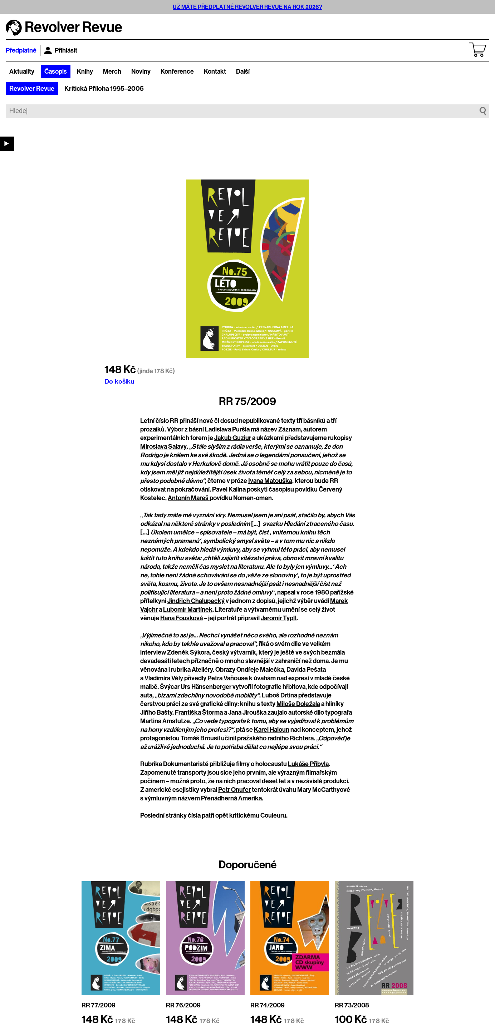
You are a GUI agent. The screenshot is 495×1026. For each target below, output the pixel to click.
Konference (177, 71)
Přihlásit (60, 50)
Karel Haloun (271, 730)
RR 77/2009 (99, 1005)
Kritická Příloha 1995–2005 (104, 89)
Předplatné (21, 50)
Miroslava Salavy (163, 446)
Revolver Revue (31, 89)
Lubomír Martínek (187, 609)
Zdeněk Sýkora (188, 652)
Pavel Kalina (229, 489)
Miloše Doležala (298, 704)
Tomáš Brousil (200, 738)
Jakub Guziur (232, 438)
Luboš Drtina (279, 695)
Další (243, 71)
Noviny (141, 71)
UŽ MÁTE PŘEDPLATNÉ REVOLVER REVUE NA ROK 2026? (247, 7)
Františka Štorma (199, 712)
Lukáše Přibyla (308, 764)
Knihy (85, 71)
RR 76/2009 (183, 1005)
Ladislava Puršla (227, 429)
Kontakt (215, 71)
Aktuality (21, 71)
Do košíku (119, 381)
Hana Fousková (181, 618)
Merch (112, 71)
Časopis (55, 71)
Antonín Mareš (189, 498)
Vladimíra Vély (163, 678)
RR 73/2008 (352, 1005)
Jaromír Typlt (279, 618)
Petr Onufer (234, 790)
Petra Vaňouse (227, 678)
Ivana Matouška (270, 481)
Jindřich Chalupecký (196, 601)
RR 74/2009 (267, 1005)
